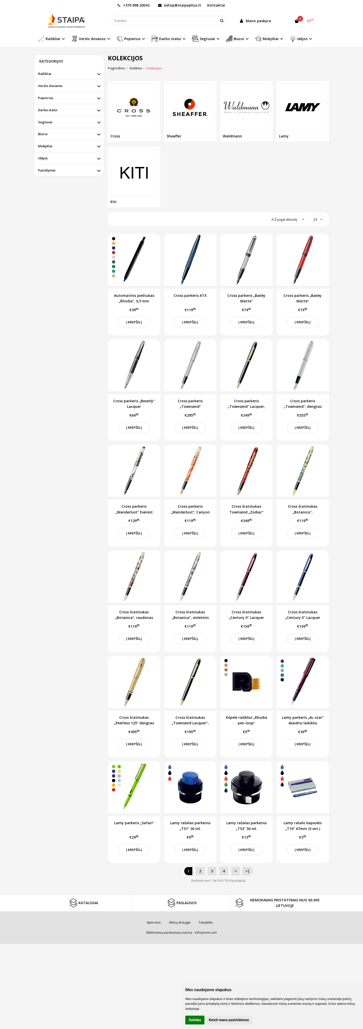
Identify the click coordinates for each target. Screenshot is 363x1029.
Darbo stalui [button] (166, 39)
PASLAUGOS (181, 903)
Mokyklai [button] (267, 39)
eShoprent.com (206, 932)
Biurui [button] (235, 39)
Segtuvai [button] (203, 39)
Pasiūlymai (46, 170)
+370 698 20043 (133, 5)
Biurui (43, 134)
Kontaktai (216, 5)
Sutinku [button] (195, 1020)
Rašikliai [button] (49, 39)
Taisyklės (206, 922)
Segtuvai (45, 122)
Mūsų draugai (179, 922)
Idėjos (43, 158)
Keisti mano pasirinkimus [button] (229, 1020)
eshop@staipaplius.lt (179, 5)
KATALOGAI (83, 903)
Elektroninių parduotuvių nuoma (169, 932)
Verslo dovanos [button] (88, 39)
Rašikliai (44, 73)
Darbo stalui (47, 110)
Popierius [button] (128, 39)
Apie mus (154, 922)
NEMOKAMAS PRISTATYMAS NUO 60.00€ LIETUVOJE (277, 903)
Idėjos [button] (299, 39)
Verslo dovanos (50, 85)
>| (248, 871)
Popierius (45, 98)
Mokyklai (45, 146)
